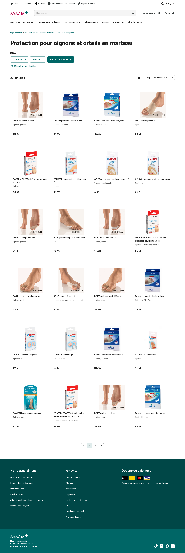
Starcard (69, 483)
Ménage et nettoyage (19, 505)
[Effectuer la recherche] (133, 13)
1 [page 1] (89, 446)
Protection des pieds (65, 33)
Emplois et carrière (87, 3)
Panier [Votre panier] (169, 13)
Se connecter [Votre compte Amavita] (151, 13)
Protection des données (76, 500)
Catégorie (20, 59)
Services (40, 3)
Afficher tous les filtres (61, 59)
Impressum (71, 494)
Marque (38, 59)
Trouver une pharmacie (21, 3)
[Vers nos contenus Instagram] (161, 546)
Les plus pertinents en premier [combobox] (159, 77)
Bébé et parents (17, 494)
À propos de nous (74, 517)
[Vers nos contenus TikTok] (156, 546)
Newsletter (71, 489)
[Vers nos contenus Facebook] (167, 546)
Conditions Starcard (75, 511)
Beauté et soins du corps (21, 483)
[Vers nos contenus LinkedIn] (173, 546)
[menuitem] (23, 22)
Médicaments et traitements (23, 477)
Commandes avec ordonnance (61, 3)
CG (67, 505)
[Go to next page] (101, 445)
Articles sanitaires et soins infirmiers (39, 33)
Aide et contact (73, 477)
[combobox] (81, 13)
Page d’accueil (16, 33)
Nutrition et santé (18, 489)
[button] (168, 3)
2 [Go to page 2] (95, 446)
